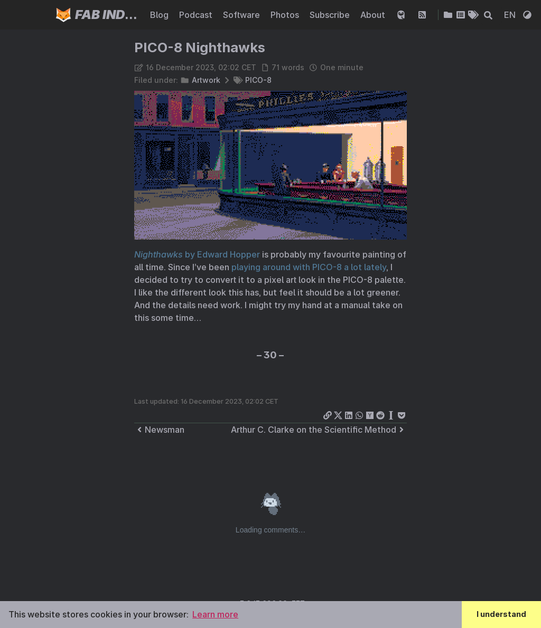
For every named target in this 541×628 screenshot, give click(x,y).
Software (242, 14)
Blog (160, 14)
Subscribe (331, 14)
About (373, 14)
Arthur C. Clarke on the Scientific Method (319, 429)
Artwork (206, 79)
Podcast (196, 14)
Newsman (159, 429)
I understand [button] (501, 614)
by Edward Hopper (197, 254)
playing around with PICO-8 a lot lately (308, 267)
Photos (285, 14)
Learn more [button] (215, 614)
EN (511, 14)
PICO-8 (258, 79)
